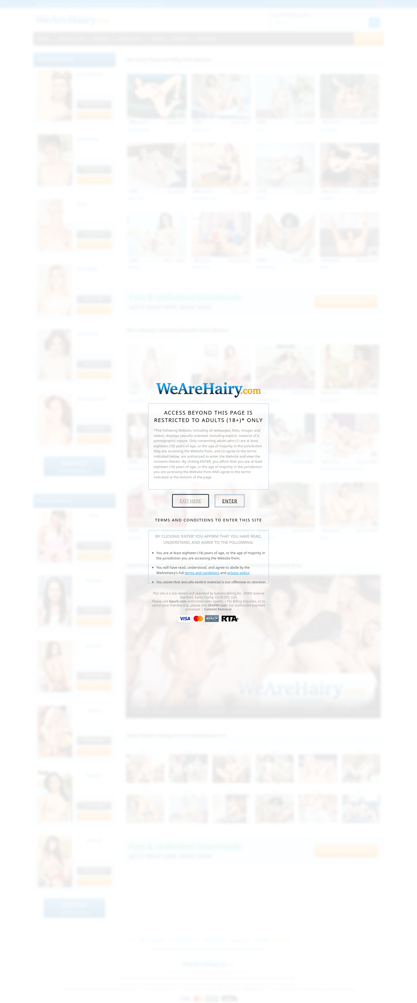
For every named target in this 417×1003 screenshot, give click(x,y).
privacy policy (238, 572)
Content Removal (217, 609)
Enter (229, 501)
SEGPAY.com (217, 605)
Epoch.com (177, 601)
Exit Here (190, 501)
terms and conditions (202, 572)
